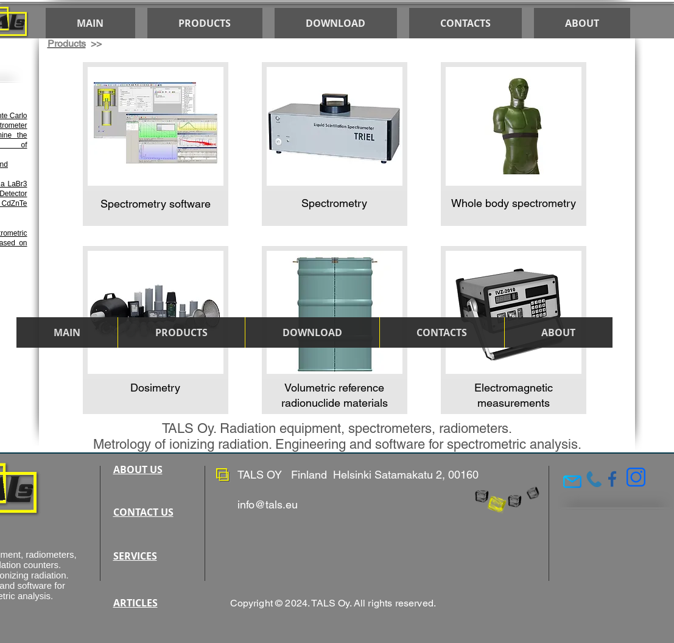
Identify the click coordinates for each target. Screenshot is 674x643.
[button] (312, 332)
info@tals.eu (267, 504)
